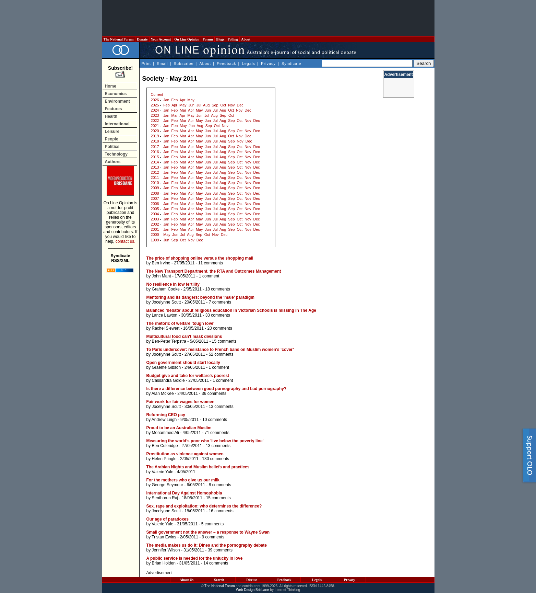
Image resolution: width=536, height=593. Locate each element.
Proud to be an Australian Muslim (179, 427)
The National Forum (119, 39)
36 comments (214, 393)
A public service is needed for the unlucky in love (194, 558)
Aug (206, 105)
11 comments (210, 263)
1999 (155, 240)
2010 (155, 183)
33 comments (217, 315)
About (245, 39)
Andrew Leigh (164, 419)
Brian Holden (164, 563)
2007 (155, 198)
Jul (198, 105)
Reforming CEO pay (165, 414)
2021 (155, 126)
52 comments (221, 354)
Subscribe (184, 63)
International (117, 124)
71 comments (217, 432)
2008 (155, 193)
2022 (155, 120)
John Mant (161, 276)
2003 (155, 219)
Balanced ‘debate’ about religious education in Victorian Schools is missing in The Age (231, 310)
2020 (155, 131)
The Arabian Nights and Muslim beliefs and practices (198, 467)
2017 (155, 147)
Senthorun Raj (165, 497)
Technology (116, 154)
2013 (155, 167)
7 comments (220, 302)
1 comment (209, 276)
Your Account (161, 39)
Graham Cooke (166, 289)
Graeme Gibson (166, 367)
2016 (155, 152)
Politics (112, 146)
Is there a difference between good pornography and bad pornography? (216, 388)
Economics (116, 93)
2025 (155, 105)
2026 (155, 100)
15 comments (224, 341)
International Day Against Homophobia (184, 493)
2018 (155, 141)
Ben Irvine (161, 263)
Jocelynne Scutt (166, 302)
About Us (186, 580)
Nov (231, 105)
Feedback (226, 63)
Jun (191, 105)
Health (111, 116)
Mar (183, 110)
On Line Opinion (187, 39)
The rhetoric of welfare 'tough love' (180, 323)
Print (146, 63)
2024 (155, 110)
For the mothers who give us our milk (182, 480)
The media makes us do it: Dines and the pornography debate (206, 545)
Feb (174, 100)
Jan (166, 100)
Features (113, 108)
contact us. (125, 241)
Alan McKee (163, 393)
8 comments (220, 484)
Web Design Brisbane (252, 590)
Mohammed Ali (165, 432)
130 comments (215, 458)
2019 (155, 136)
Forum (208, 39)
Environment (117, 101)
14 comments (215, 563)
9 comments (213, 537)
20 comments (219, 328)
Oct (223, 105)
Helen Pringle (164, 458)
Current (157, 94)
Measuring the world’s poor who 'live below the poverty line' (205, 440)
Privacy (268, 63)
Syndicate (291, 63)
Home (110, 86)
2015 (155, 157)
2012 (155, 172)
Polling (233, 39)
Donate (142, 39)
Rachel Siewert (166, 328)
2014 (155, 162)
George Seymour (167, 484)
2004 (155, 214)
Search (219, 580)
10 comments (214, 419)
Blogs (220, 39)
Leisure (112, 131)
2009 (155, 188)
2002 (155, 224)
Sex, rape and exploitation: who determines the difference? (204, 506)
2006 (155, 204)
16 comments (221, 511)
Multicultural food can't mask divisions (184, 336)
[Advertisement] (268, 18)
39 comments (220, 550)
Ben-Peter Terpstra (169, 341)
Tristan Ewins (164, 537)
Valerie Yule (163, 471)
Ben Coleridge (165, 445)
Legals (248, 63)
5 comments (212, 524)
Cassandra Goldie (168, 380)
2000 (155, 234)
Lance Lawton (165, 315)
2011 (155, 177)
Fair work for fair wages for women (180, 401)
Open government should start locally (183, 362)
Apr (183, 100)
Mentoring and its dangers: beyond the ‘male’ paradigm (200, 297)
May (190, 100)
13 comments (221, 406)
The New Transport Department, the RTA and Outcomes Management (213, 271)
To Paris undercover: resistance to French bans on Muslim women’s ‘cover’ (220, 349)
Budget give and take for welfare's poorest (187, 375)
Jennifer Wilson (166, 550)
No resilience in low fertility (173, 284)
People (111, 139)
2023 (155, 115)
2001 (155, 229)
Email (162, 63)
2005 (155, 209)
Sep (215, 105)
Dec (240, 105)
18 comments (217, 289)
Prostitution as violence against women (185, 454)
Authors (113, 161)
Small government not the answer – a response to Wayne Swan (208, 532)
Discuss (251, 580)
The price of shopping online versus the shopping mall (199, 258)
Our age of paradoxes (167, 519)
